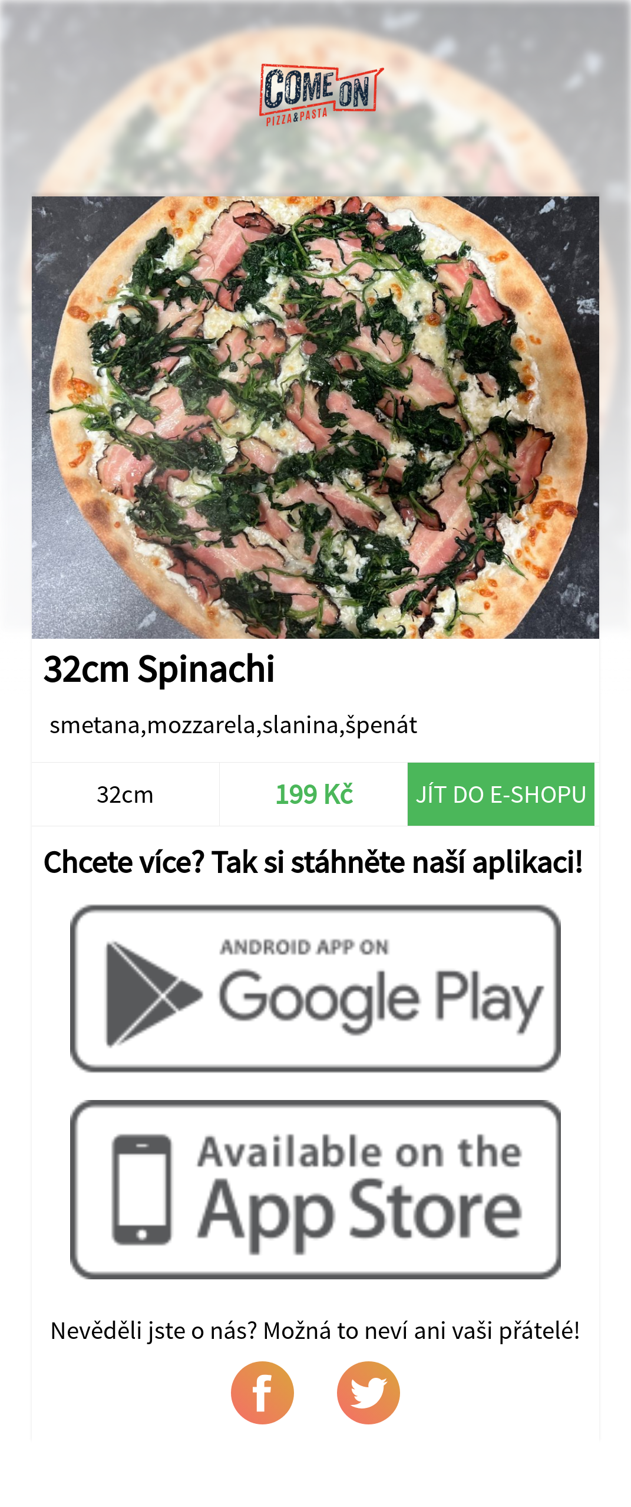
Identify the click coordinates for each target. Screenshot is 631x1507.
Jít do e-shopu (501, 794)
